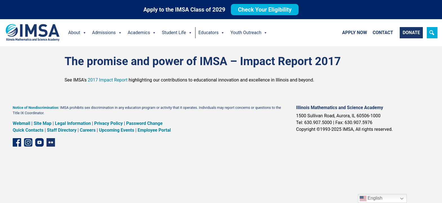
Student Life (177, 32)
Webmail (21, 123)
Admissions (107, 32)
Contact (383, 32)
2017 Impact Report (107, 80)
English (371, 198)
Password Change (144, 123)
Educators (211, 32)
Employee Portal (154, 130)
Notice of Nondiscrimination (35, 107)
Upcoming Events (116, 130)
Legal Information (73, 123)
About (77, 32)
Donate (411, 32)
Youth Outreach (249, 32)
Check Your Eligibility (264, 9)
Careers (88, 130)
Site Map (43, 123)
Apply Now (354, 32)
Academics (142, 32)
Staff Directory (61, 130)
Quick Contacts (28, 130)
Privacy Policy (108, 123)
